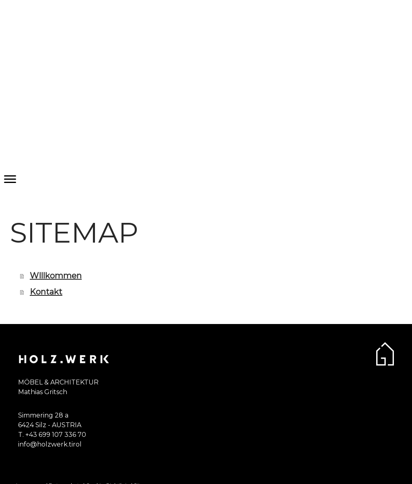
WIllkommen (56, 275)
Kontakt (46, 292)
